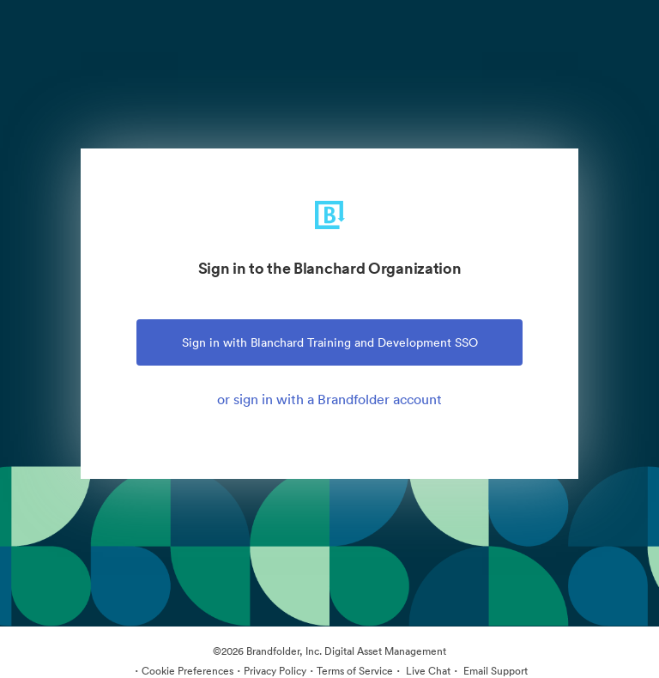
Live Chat (426, 670)
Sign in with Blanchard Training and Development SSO (330, 342)
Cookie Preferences (187, 670)
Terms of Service (355, 670)
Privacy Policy (275, 670)
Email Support (494, 670)
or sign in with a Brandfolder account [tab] (329, 399)
